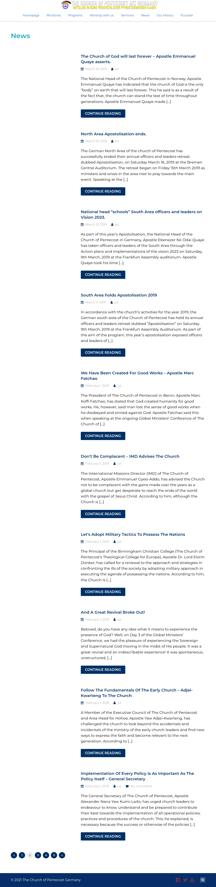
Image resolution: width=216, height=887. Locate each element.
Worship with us (101, 15)
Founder (187, 15)
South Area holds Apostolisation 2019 (119, 295)
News (145, 15)
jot (117, 69)
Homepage (31, 15)
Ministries (54, 15)
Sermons (127, 15)
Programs (75, 15)
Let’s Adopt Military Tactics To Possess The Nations (133, 534)
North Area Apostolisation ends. (113, 134)
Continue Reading (103, 114)
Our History (165, 15)
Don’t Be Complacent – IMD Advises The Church (130, 456)
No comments (141, 786)
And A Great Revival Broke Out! (113, 612)
